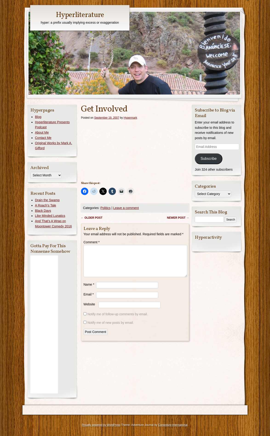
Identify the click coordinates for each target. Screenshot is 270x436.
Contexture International (172, 425)
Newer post (178, 217)
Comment (91, 242)
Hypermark (130, 117)
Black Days (43, 210)
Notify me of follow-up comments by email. (117, 319)
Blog (38, 117)
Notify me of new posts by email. (110, 328)
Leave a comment (126, 208)
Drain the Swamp (47, 200)
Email (88, 300)
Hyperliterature (80, 15)
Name (88, 290)
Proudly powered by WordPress (101, 425)
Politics (105, 208)
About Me (42, 132)
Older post (91, 217)
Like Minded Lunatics (50, 216)
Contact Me (43, 138)
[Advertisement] (44, 324)
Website (89, 310)
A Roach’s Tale (45, 205)
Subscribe (209, 159)
